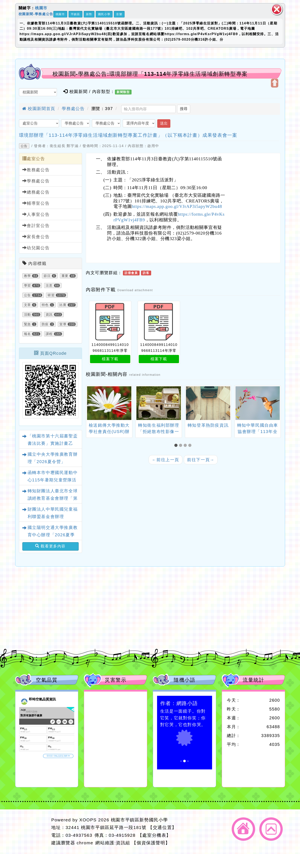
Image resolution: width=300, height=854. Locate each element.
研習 (51, 295)
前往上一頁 (165, 459)
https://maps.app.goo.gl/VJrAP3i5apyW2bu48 (177, 206)
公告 (24, 146)
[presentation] (91, 403)
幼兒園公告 (36, 247)
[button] (176, 445)
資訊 (49, 314)
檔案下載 (110, 359)
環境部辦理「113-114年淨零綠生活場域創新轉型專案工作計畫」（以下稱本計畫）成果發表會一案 (128, 135)
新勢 (89, 14)
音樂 (119, 14)
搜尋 (183, 109)
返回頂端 (271, 829)
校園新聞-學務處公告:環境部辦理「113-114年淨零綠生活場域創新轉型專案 (150, 74)
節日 (47, 276)
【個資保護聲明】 (151, 842)
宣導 (62, 324)
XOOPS (88, 819)
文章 (27, 305)
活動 (27, 314)
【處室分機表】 (154, 835)
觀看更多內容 (50, 546)
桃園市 (41, 8)
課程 (49, 334)
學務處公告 (73, 108)
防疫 (45, 324)
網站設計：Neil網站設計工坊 (32, 831)
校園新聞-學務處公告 (36, 14)
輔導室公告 (36, 203)
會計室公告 (36, 225)
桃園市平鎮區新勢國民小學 (139, 819)
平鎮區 (75, 14)
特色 (45, 305)
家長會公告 (36, 236)
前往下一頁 (200, 459)
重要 (65, 276)
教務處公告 (36, 169)
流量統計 (253, 680)
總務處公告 (36, 192)
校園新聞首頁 (38, 108)
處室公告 (33, 158)
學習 (27, 285)
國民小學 (104, 14)
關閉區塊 (277, 9)
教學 (27, 276)
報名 (27, 334)
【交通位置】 (162, 827)
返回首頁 (243, 829)
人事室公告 (36, 214)
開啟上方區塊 (274, 83)
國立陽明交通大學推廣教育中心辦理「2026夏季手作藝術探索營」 (53, 535)
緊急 (27, 324)
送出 (164, 123)
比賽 (62, 305)
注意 (49, 285)
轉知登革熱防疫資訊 (208, 425)
